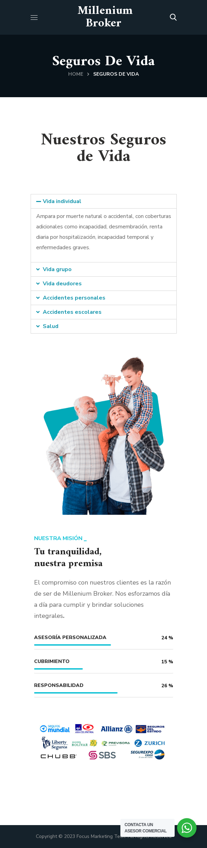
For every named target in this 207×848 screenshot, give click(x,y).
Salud (50, 326)
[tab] (103, 201)
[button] (173, 17)
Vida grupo (57, 269)
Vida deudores (62, 283)
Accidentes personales (74, 298)
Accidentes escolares (72, 312)
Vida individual (62, 201)
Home (75, 74)
